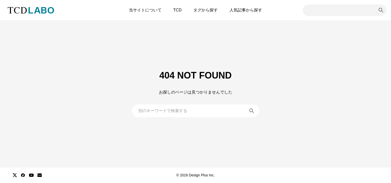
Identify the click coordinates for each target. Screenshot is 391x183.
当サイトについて (145, 10)
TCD (177, 10)
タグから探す (205, 10)
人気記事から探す (246, 10)
